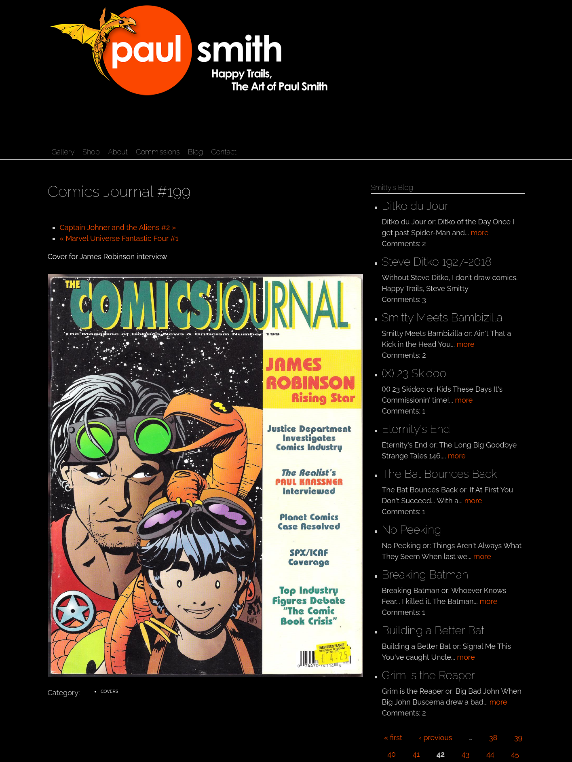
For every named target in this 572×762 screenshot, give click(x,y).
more (480, 232)
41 (416, 754)
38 (493, 737)
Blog (195, 152)
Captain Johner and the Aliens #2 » (118, 227)
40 (391, 754)
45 (515, 754)
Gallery (63, 152)
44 (490, 754)
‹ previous (435, 737)
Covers (109, 691)
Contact (223, 152)
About (118, 152)
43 (465, 754)
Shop (90, 152)
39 (518, 737)
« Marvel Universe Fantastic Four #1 (119, 238)
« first (393, 737)
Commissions (158, 152)
